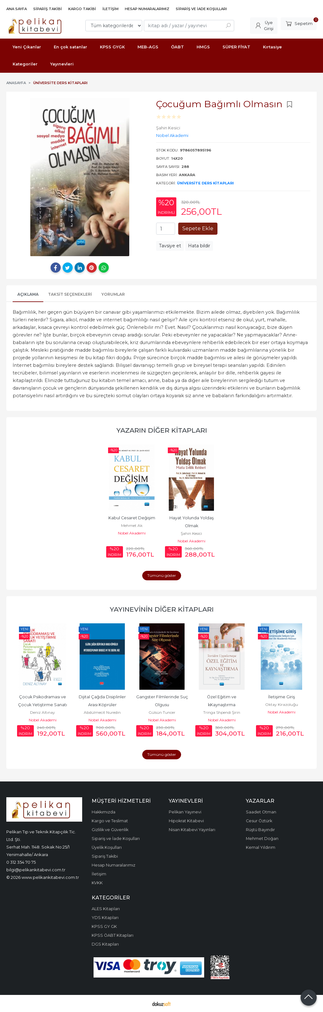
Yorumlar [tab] (113, 294)
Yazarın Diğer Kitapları (161, 430)
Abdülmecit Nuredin (102, 712)
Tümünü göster (161, 575)
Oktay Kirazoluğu (281, 704)
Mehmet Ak (132, 525)
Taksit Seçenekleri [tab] (70, 294)
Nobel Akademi (132, 533)
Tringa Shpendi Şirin (221, 712)
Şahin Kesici (191, 533)
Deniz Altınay (42, 712)
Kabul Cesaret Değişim (131, 517)
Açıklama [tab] (28, 294)
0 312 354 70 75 (21, 862)
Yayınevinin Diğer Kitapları (162, 609)
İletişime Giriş (281, 696)
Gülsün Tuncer (162, 712)
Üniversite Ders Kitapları (205, 183)
